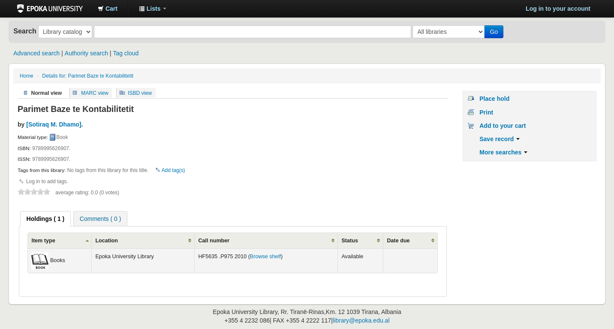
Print (486, 112)
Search (24, 31)
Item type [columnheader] (43, 241)
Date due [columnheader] (398, 241)
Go (494, 31)
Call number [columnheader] (213, 241)
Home (26, 76)
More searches (503, 152)
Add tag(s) (173, 170)
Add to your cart (502, 125)
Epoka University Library (50, 8)
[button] (107, 8)
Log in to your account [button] (558, 8)
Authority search (86, 53)
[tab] (45, 218)
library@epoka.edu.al (361, 320)
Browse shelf (265, 257)
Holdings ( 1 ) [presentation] (46, 218)
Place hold (494, 98)
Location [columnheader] (106, 241)
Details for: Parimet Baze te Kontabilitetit (87, 76)
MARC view (94, 93)
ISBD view (140, 93)
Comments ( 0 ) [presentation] (100, 218)
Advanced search (36, 53)
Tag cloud (125, 53)
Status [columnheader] (349, 241)
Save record (499, 139)
